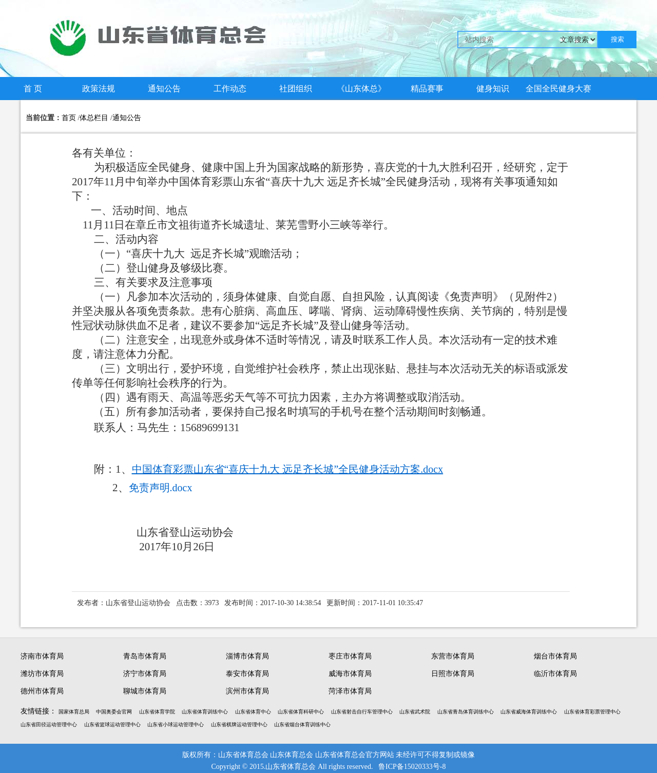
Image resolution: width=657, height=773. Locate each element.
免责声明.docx (160, 487)
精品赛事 (427, 88)
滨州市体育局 (247, 691)
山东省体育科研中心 (301, 711)
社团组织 (295, 88)
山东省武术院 (414, 711)
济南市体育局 (42, 656)
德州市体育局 (42, 691)
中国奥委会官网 (114, 711)
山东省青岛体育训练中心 (465, 711)
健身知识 (492, 88)
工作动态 (230, 88)
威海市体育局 (350, 674)
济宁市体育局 (144, 674)
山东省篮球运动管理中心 (112, 724)
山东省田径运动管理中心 (49, 724)
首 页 (33, 88)
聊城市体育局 (144, 691)
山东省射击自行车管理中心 (362, 711)
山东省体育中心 (253, 711)
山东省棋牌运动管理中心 (239, 724)
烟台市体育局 (555, 656)
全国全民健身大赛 (558, 88)
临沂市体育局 (555, 674)
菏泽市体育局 (350, 691)
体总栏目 (94, 118)
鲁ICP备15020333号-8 (412, 766)
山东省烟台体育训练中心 (302, 724)
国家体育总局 (74, 711)
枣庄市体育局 (350, 656)
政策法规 (98, 88)
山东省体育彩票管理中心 (592, 711)
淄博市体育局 (247, 656)
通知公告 (164, 88)
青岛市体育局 (144, 656)
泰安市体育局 (247, 674)
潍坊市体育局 (42, 674)
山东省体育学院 (157, 711)
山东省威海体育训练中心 (528, 711)
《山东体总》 (361, 88)
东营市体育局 (452, 656)
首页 (69, 118)
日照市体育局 (452, 674)
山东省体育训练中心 (205, 711)
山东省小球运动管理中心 (175, 724)
